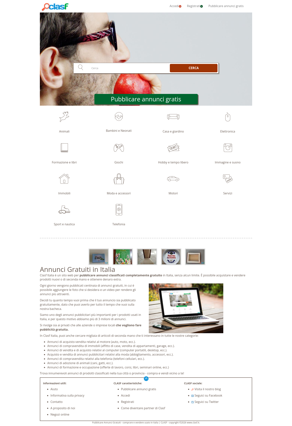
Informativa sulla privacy (67, 395)
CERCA (194, 68)
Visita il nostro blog (206, 389)
